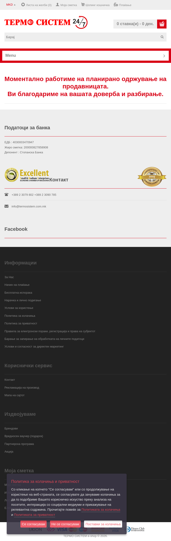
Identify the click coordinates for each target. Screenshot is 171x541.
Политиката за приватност (34, 515)
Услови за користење (18, 308)
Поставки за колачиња (103, 524)
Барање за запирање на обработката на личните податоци (44, 339)
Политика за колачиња (19, 315)
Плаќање (125, 5)
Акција (8, 451)
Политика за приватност (20, 323)
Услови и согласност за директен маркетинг (34, 346)
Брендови (11, 428)
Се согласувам (33, 524)
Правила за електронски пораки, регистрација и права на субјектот (49, 331)
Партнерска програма (19, 444)
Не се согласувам (65, 524)
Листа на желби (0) (39, 5)
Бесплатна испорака (18, 292)
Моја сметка (69, 5)
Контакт (9, 379)
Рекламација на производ (21, 387)
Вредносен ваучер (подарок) (23, 436)
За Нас (9, 277)
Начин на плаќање (17, 284)
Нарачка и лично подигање (22, 300)
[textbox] (87, 37)
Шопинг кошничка (98, 5)
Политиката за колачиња (101, 509)
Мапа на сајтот (14, 395)
